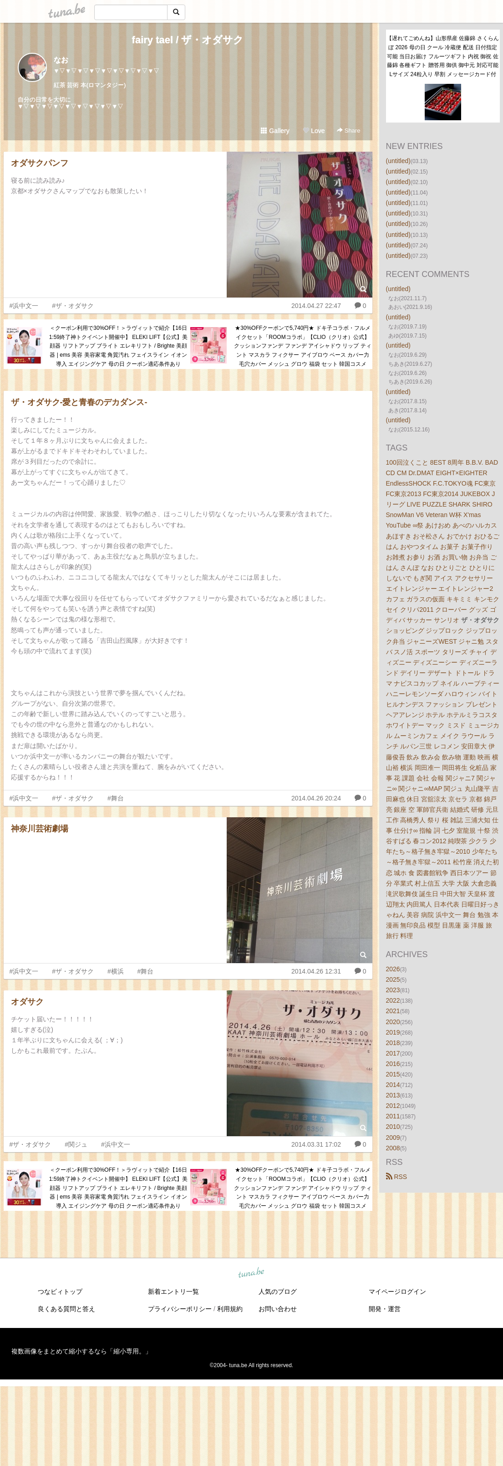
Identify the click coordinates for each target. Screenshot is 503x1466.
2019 (393, 1032)
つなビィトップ (60, 1291)
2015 (393, 1074)
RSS (396, 1176)
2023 (393, 990)
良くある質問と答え (66, 1308)
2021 (393, 1011)
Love (314, 130)
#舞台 (115, 798)
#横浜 (115, 971)
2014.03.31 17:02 (316, 1144)
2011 (393, 1116)
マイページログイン (397, 1291)
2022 (393, 1000)
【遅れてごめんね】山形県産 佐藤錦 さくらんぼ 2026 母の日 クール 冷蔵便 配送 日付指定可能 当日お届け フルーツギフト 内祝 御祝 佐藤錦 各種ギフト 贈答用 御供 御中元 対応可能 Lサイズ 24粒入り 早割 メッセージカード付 (442, 56)
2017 (393, 1053)
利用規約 (230, 1308)
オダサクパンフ (39, 163)
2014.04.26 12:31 (316, 971)
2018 (393, 1042)
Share (348, 130)
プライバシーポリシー (180, 1308)
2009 (393, 1137)
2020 (393, 1021)
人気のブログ (278, 1291)
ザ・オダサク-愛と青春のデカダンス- (79, 402)
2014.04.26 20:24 (316, 798)
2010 (393, 1126)
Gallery (275, 130)
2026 (393, 969)
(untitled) (398, 160)
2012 (393, 1105)
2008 (393, 1148)
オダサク (27, 1001)
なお (61, 60)
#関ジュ (76, 1144)
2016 (393, 1063)
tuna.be (251, 1273)
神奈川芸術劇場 (39, 828)
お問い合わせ (278, 1308)
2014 (393, 1084)
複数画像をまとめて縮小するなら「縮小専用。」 (81, 1351)
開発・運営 (385, 1308)
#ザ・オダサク (73, 305)
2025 (393, 979)
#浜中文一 (24, 305)
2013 (393, 1095)
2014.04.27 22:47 (316, 305)
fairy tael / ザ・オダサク (188, 40)
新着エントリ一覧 (173, 1291)
